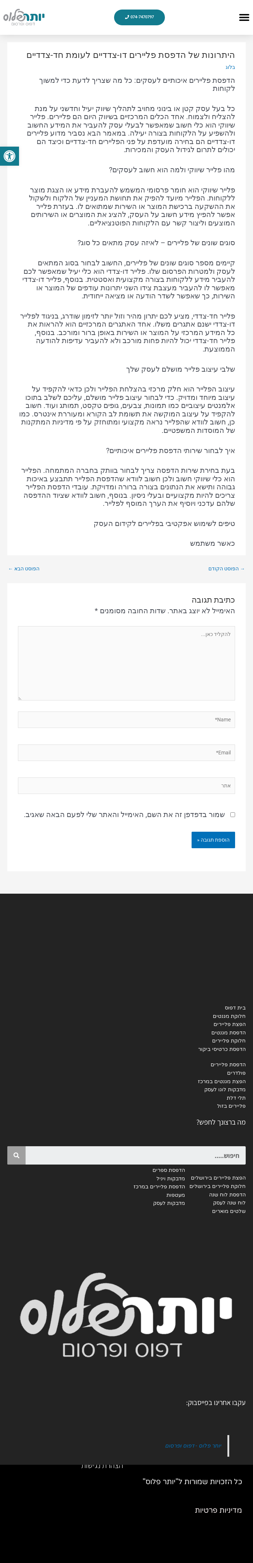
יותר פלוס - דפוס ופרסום (193, 1445)
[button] (244, 17)
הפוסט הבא (23, 568)
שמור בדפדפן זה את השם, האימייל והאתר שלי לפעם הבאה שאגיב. (124, 814)
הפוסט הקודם (226, 568)
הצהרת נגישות (102, 1465)
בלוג (230, 67)
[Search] (16, 1155)
